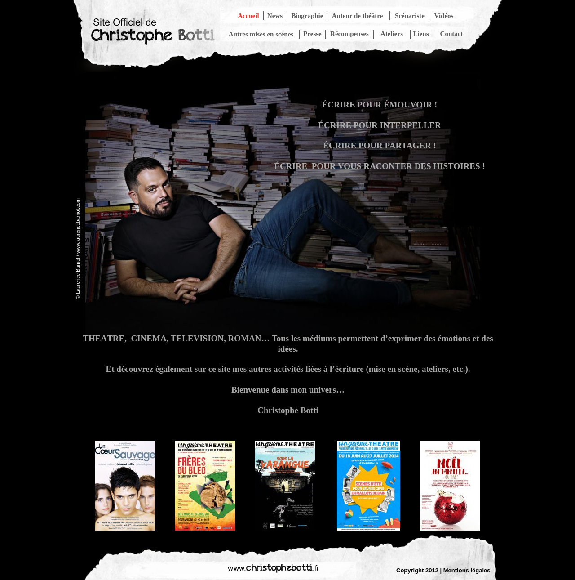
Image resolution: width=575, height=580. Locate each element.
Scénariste (410, 15)
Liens (421, 33)
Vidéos (444, 15)
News (275, 15)
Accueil (248, 15)
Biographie (307, 15)
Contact (451, 33)
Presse (312, 33)
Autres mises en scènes (261, 34)
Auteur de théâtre (357, 15)
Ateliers (391, 33)
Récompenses (349, 33)
